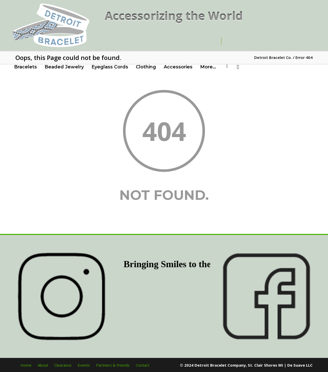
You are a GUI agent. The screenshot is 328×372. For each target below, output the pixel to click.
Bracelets (25, 67)
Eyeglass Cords (109, 67)
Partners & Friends (113, 365)
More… (208, 67)
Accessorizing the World (174, 15)
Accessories (178, 67)
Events (84, 365)
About (43, 365)
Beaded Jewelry (64, 67)
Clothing (146, 67)
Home (26, 365)
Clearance (62, 365)
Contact (142, 365)
